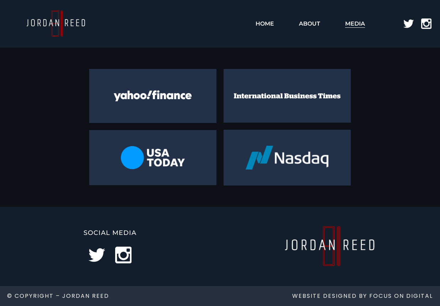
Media (355, 23)
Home (265, 23)
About (309, 23)
